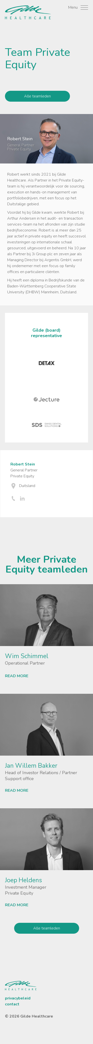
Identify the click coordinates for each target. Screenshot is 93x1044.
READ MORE (16, 676)
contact (12, 1004)
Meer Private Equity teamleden (46, 564)
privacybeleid (18, 998)
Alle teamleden (37, 96)
